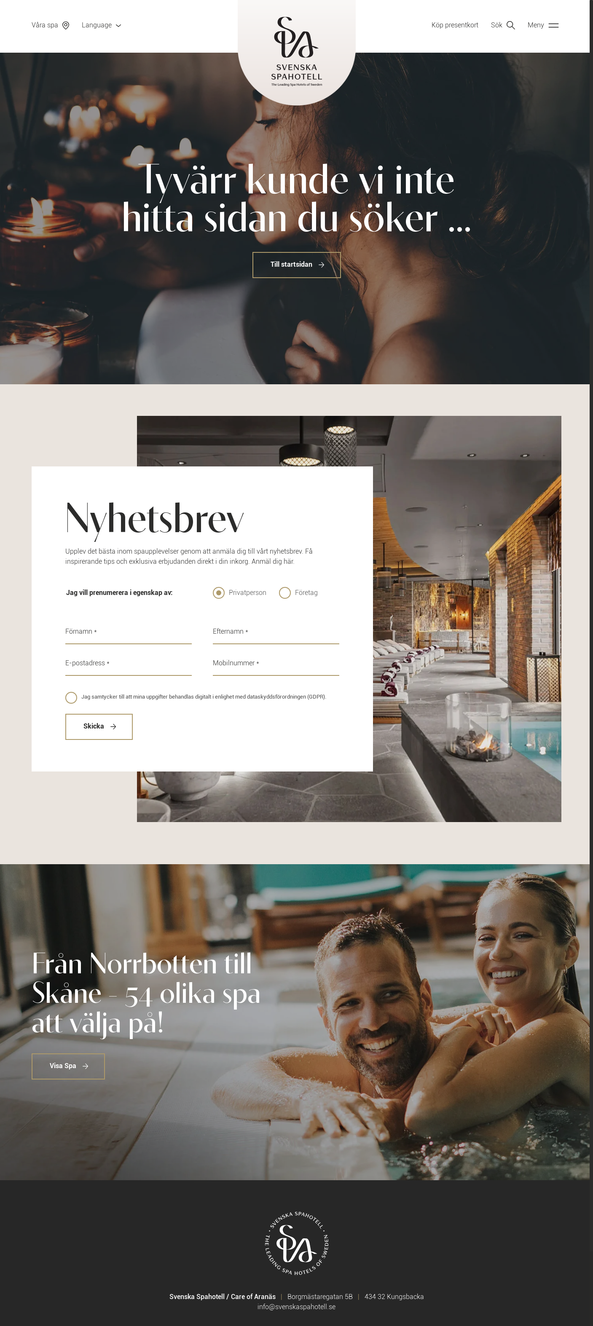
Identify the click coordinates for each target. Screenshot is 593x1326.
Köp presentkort (455, 25)
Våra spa (45, 25)
